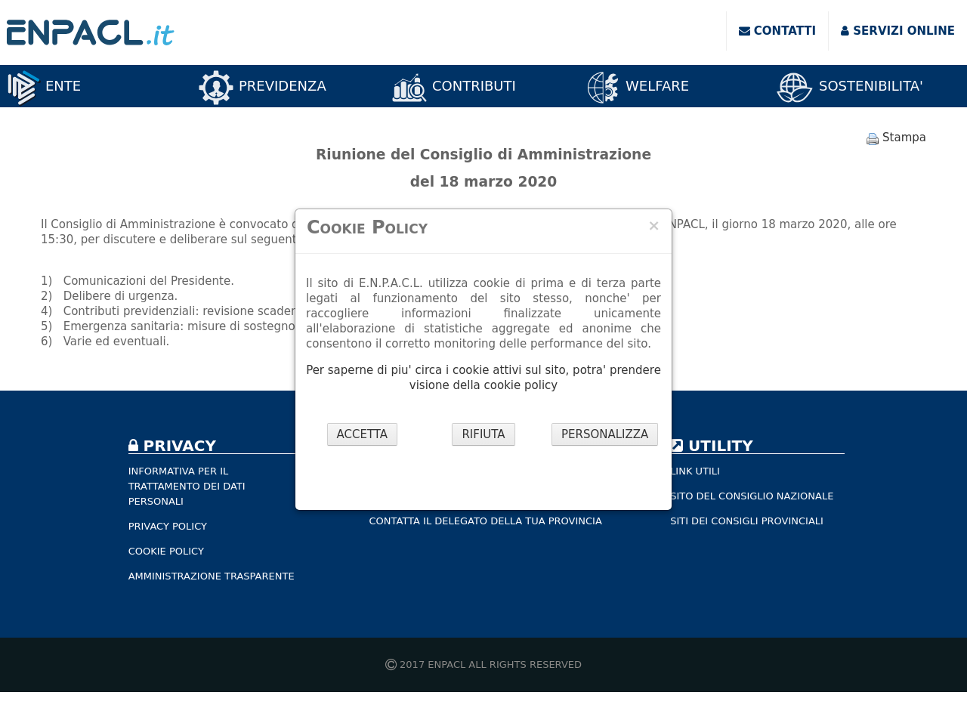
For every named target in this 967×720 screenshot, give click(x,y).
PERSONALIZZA (604, 434)
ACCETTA (362, 434)
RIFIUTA (483, 434)
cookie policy (521, 385)
